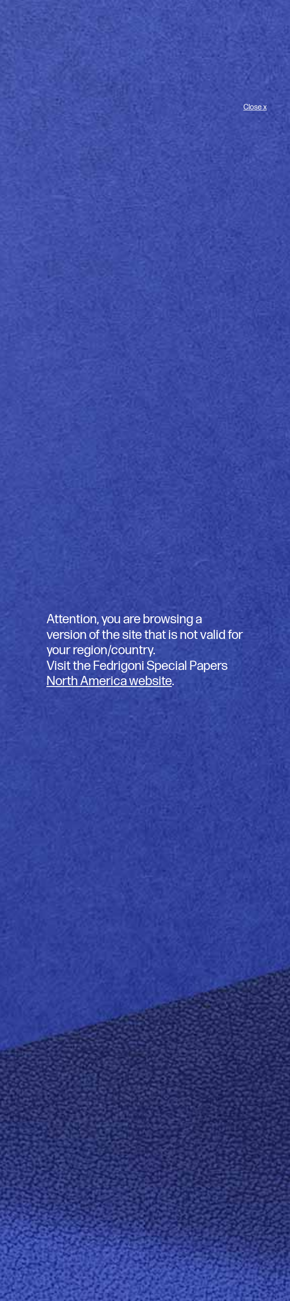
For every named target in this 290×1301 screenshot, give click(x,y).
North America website (109, 681)
